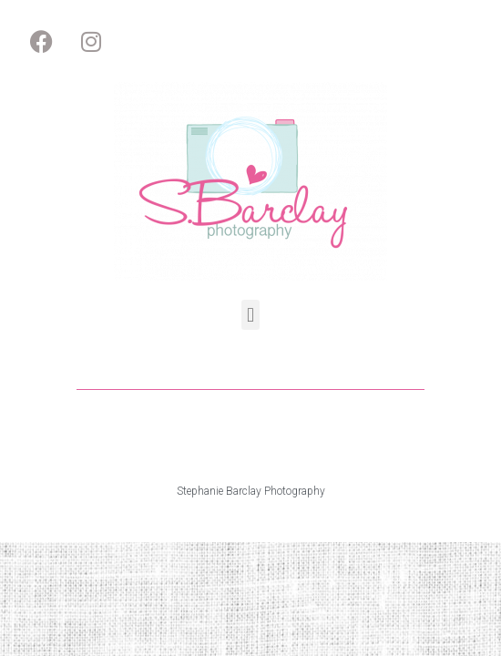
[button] (250, 315)
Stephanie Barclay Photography (251, 491)
